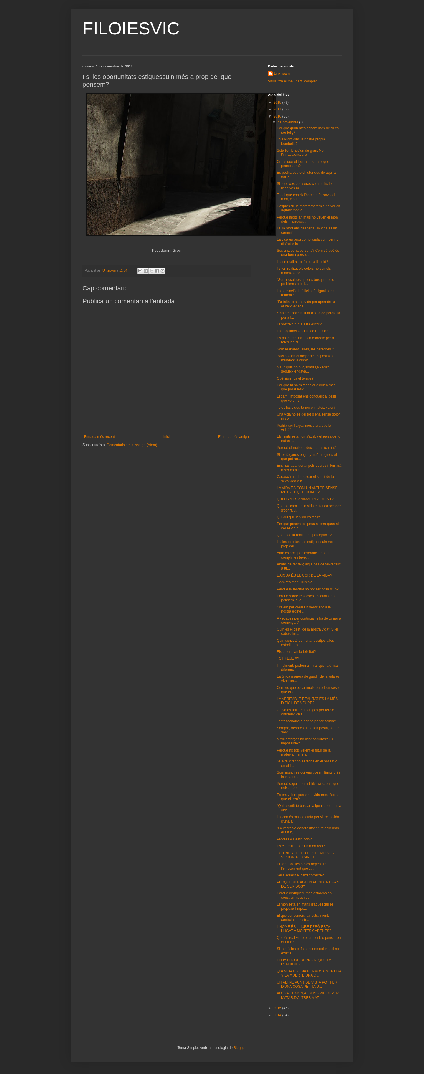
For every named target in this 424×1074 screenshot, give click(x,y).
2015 (278, 1008)
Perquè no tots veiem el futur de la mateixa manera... (304, 752)
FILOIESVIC (131, 28)
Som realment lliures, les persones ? (305, 349)
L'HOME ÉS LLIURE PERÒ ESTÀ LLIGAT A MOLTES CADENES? (304, 929)
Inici (166, 437)
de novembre (288, 122)
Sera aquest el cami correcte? (300, 875)
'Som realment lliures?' (294, 582)
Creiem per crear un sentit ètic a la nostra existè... (304, 609)
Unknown (282, 74)
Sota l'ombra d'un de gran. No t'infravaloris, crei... (300, 152)
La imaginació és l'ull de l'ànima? (302, 331)
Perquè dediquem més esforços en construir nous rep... (304, 895)
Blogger (239, 1048)
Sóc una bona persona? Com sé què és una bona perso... (308, 253)
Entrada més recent (99, 437)
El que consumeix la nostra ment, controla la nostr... (303, 918)
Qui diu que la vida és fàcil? (298, 517)
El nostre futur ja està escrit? (299, 324)
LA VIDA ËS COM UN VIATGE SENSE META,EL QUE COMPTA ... (307, 490)
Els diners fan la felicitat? (296, 652)
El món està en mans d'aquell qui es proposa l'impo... (305, 906)
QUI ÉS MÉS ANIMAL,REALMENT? (305, 499)
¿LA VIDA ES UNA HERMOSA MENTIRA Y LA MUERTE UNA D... (309, 973)
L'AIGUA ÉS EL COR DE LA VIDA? (304, 575)
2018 (278, 102)
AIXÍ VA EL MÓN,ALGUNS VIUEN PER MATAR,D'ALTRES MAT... (308, 995)
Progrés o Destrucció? (294, 839)
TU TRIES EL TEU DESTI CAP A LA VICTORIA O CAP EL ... (305, 855)
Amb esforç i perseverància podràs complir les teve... (304, 555)
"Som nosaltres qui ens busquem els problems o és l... (305, 282)
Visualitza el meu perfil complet (292, 81)
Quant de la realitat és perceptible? (304, 535)
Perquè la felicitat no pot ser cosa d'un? (308, 589)
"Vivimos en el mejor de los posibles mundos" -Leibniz (305, 358)
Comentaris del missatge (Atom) (132, 445)
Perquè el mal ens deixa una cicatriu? (306, 448)
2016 (278, 116)
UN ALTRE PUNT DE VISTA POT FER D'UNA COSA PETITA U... (307, 984)
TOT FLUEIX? (288, 658)
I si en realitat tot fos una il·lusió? (302, 262)
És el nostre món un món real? (301, 846)
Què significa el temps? (295, 378)
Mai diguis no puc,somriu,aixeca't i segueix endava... (303, 369)
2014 (278, 1015)
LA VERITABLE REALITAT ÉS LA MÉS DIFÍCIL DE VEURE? (307, 701)
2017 (278, 109)
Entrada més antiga (233, 437)
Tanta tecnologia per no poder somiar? (307, 721)
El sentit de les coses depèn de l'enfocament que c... (301, 866)
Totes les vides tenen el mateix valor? (306, 408)
